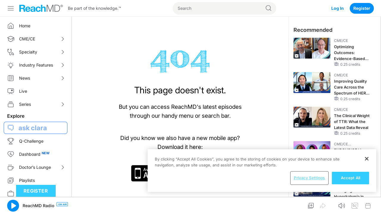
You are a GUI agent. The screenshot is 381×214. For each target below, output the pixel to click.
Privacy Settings (309, 177)
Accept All (350, 177)
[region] (262, 170)
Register (361, 8)
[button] (13, 206)
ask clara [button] (32, 128)
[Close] (366, 158)
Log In (337, 8)
